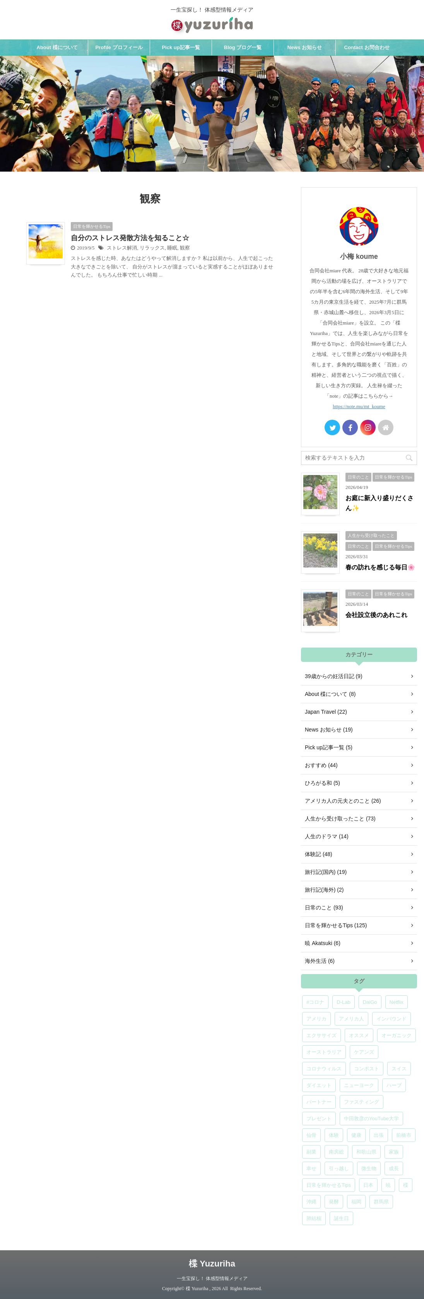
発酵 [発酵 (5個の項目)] (334, 1202)
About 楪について (56, 47)
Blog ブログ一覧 (243, 47)
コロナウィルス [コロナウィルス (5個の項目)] (324, 1069)
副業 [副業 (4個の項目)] (311, 1152)
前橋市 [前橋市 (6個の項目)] (403, 1135)
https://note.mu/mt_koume (359, 406)
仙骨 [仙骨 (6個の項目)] (311, 1135)
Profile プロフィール (118, 47)
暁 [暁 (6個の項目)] (388, 1185)
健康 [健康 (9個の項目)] (356, 1135)
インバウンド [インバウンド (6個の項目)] (391, 1019)
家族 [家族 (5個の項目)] (394, 1152)
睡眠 (172, 248)
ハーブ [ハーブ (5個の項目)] (394, 1085)
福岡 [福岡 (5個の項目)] (356, 1202)
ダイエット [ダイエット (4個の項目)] (319, 1085)
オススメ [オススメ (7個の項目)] (359, 1035)
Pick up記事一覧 (181, 47)
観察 (185, 248)
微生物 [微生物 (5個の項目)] (368, 1168)
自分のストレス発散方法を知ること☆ (130, 238)
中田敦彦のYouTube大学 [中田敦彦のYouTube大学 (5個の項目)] (371, 1118)
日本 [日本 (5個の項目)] (368, 1185)
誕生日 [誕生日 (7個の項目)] (341, 1218)
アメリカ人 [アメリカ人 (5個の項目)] (351, 1019)
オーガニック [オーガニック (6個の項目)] (396, 1035)
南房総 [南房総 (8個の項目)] (336, 1152)
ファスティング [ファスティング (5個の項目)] (361, 1102)
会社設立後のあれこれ (376, 615)
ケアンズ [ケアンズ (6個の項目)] (364, 1052)
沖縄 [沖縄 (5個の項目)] (311, 1202)
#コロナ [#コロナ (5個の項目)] (315, 1002)
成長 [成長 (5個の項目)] (394, 1168)
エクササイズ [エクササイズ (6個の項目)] (321, 1035)
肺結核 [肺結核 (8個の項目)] (313, 1218)
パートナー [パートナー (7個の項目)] (319, 1102)
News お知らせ (304, 47)
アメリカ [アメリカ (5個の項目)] (316, 1019)
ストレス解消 (122, 248)
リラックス (152, 248)
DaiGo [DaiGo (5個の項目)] (370, 1002)
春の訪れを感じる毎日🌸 (380, 567)
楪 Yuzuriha (212, 1263)
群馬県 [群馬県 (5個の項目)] (381, 1202)
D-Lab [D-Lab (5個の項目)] (343, 1002)
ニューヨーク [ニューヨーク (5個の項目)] (359, 1085)
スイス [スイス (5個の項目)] (399, 1069)
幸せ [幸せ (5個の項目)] (311, 1168)
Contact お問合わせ (367, 47)
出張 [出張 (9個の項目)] (379, 1135)
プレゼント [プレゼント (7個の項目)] (319, 1118)
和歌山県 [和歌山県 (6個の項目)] (366, 1152)
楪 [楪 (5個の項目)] (405, 1185)
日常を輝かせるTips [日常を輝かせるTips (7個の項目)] (328, 1185)
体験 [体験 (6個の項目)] (334, 1135)
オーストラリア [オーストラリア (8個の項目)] (324, 1052)
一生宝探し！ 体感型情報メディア (212, 1278)
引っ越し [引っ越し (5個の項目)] (339, 1168)
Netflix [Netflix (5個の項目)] (396, 1002)
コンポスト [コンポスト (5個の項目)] (366, 1069)
